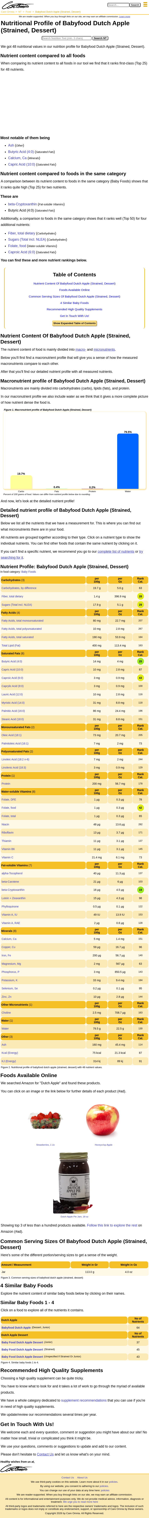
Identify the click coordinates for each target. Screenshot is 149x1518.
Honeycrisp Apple (104, 1144)
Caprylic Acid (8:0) (13, 686)
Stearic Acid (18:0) (13, 719)
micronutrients (104, 349)
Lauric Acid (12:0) (12, 694)
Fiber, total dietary (21, 233)
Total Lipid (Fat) (11, 645)
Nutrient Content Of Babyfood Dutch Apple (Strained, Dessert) (75, 283)
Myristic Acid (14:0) (13, 702)
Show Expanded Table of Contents (74, 323)
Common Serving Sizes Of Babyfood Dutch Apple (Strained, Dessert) (74, 296)
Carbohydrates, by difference (19, 588)
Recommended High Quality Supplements (74, 309)
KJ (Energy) (9, 1061)
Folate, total (9, 816)
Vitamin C (7, 857)
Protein (6, 783)
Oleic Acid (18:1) (12, 735)
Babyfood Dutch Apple (16, 1327)
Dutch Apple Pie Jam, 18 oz (74, 1216)
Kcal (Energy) (10, 1052)
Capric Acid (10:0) (21, 164)
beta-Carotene (10, 881)
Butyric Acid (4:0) (21, 152)
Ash (11, 145)
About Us (82, 1477)
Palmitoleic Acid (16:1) (15, 743)
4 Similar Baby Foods (74, 302)
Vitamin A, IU (9, 914)
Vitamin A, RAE (11, 923)
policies (113, 1481)
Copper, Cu (8, 947)
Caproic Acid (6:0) (21, 252)
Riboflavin (7, 832)
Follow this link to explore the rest (112, 1225)
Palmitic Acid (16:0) (13, 710)
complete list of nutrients (116, 551)
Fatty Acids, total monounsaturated (22, 620)
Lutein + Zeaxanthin (13, 898)
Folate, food (17, 246)
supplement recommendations (84, 1400)
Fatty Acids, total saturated (18, 637)
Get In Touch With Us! (74, 315)
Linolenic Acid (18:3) (14, 767)
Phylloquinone (10, 906)
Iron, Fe (6, 955)
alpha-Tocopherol (12, 873)
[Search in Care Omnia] (118, 5)
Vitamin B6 (8, 849)
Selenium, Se (10, 988)
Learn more (124, 16)
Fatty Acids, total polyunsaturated (22, 628)
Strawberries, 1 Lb (45, 1144)
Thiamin (6, 840)
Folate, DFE (9, 799)
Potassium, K (9, 980)
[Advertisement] (74, 104)
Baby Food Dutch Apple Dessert (22, 1342)
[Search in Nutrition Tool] (67, 38)
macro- (80, 349)
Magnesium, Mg (11, 963)
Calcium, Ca (17, 158)
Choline (6, 1012)
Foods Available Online (74, 289)
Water (5, 1028)
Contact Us (45, 1454)
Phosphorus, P (10, 971)
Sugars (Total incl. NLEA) (27, 239)
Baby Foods (28, 571)
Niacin (5, 824)
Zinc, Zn (6, 996)
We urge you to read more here (80, 1501)
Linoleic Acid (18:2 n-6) (15, 759)
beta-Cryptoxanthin (22, 204)
